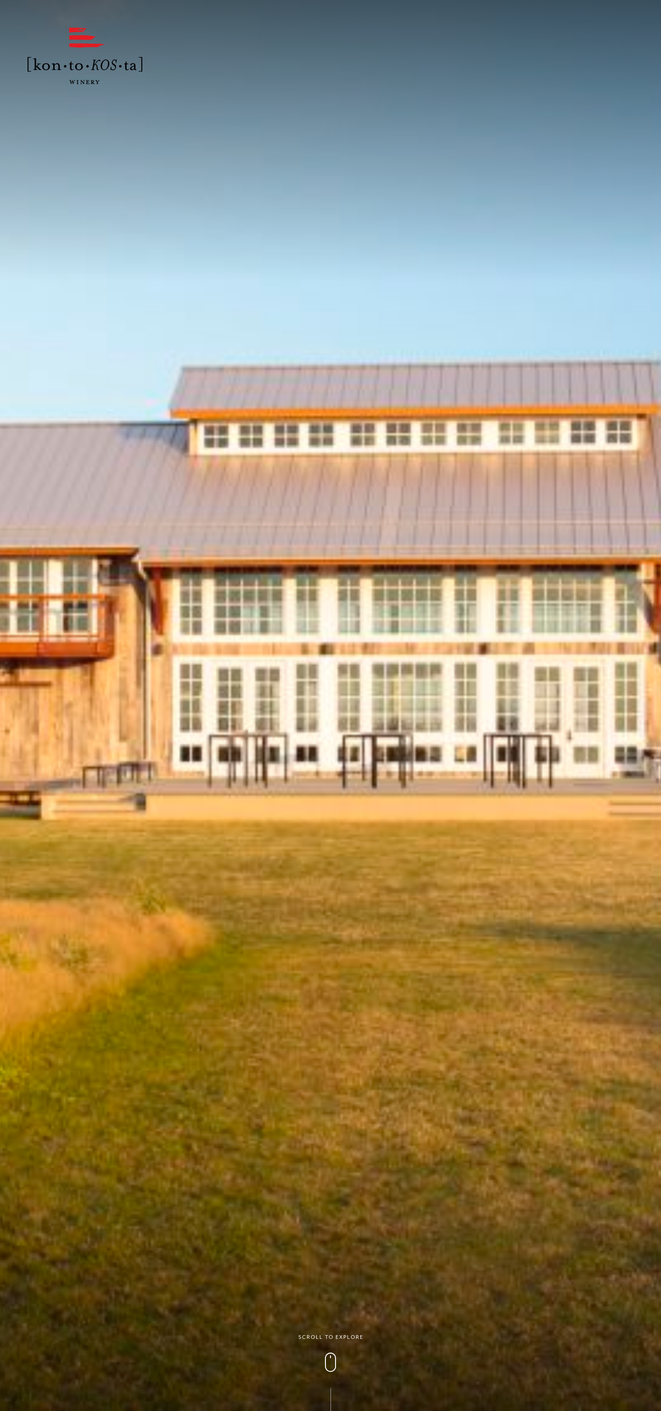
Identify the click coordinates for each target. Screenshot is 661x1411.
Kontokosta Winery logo (85, 56)
